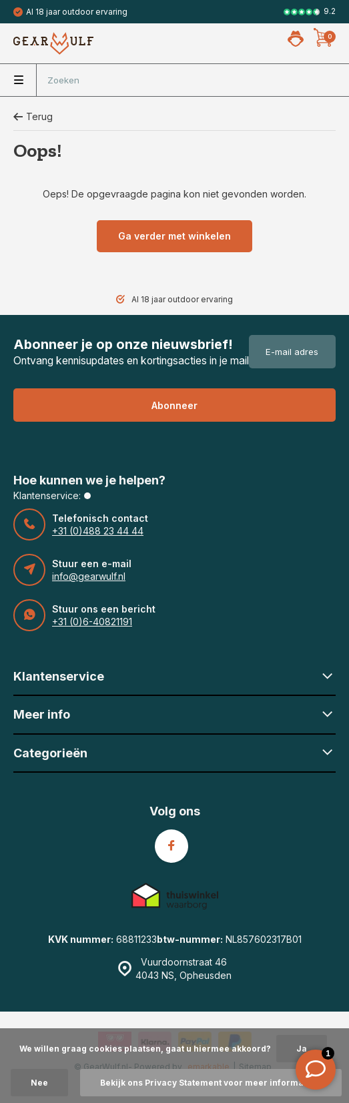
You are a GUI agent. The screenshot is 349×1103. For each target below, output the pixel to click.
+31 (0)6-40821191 (92, 621)
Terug (33, 116)
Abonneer (174, 405)
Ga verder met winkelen (174, 236)
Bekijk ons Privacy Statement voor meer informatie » (211, 1083)
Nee (39, 1083)
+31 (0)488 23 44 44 (97, 530)
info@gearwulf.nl (88, 576)
